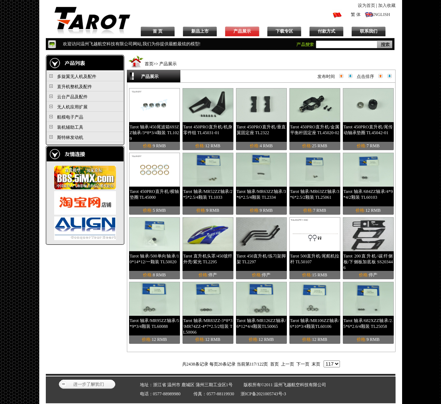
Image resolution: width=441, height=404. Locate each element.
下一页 (302, 364)
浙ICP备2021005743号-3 (263, 393)
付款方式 (326, 31)
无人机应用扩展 (72, 107)
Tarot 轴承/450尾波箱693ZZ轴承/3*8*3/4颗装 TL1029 (154, 132)
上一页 (287, 364)
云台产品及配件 (72, 96)
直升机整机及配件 (74, 86)
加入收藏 (387, 5)
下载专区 (284, 31)
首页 (149, 63)
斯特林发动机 (70, 137)
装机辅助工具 (70, 127)
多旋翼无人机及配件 (76, 76)
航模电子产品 (70, 117)
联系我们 (368, 31)
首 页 (158, 31)
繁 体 (356, 14)
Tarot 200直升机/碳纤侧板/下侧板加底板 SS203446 (368, 261)
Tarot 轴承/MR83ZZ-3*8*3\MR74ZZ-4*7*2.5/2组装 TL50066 (208, 326)
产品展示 (242, 31)
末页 (316, 364)
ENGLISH (381, 14)
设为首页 (366, 5)
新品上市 (200, 31)
